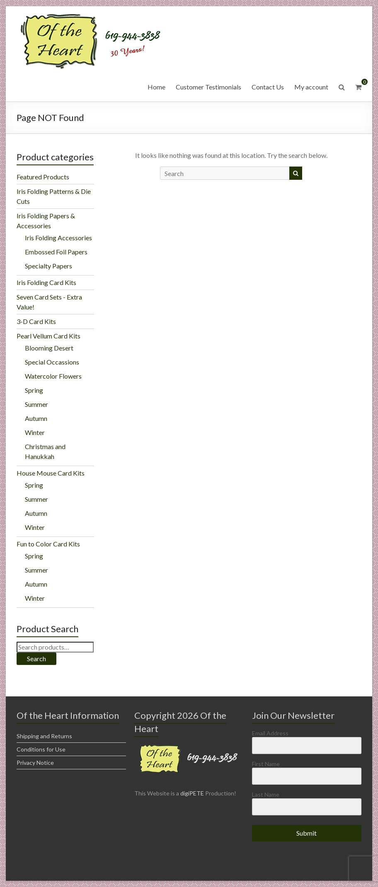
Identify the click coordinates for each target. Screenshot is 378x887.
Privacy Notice (35, 762)
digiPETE (192, 793)
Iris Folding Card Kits (46, 282)
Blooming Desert (49, 348)
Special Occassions (52, 362)
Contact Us (268, 87)
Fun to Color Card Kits (48, 544)
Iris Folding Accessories (58, 238)
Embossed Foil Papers (56, 252)
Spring (34, 390)
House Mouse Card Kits (51, 473)
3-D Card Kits (36, 321)
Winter (35, 432)
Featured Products (43, 177)
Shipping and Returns (44, 736)
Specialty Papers (48, 266)
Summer (36, 404)
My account (311, 87)
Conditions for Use (41, 749)
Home (156, 87)
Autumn (36, 418)
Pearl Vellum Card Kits (48, 336)
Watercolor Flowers (53, 376)
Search (36, 658)
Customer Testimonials (208, 87)
